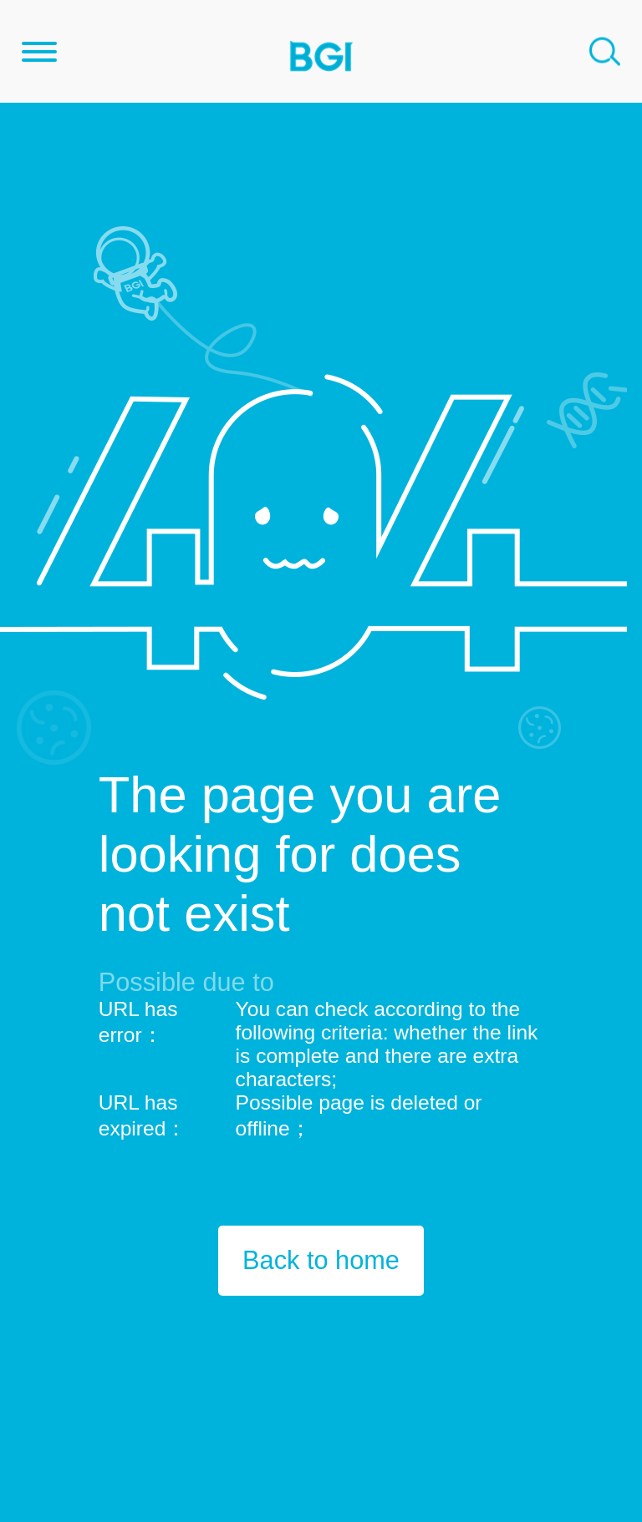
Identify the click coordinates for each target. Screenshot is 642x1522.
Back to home (321, 1260)
